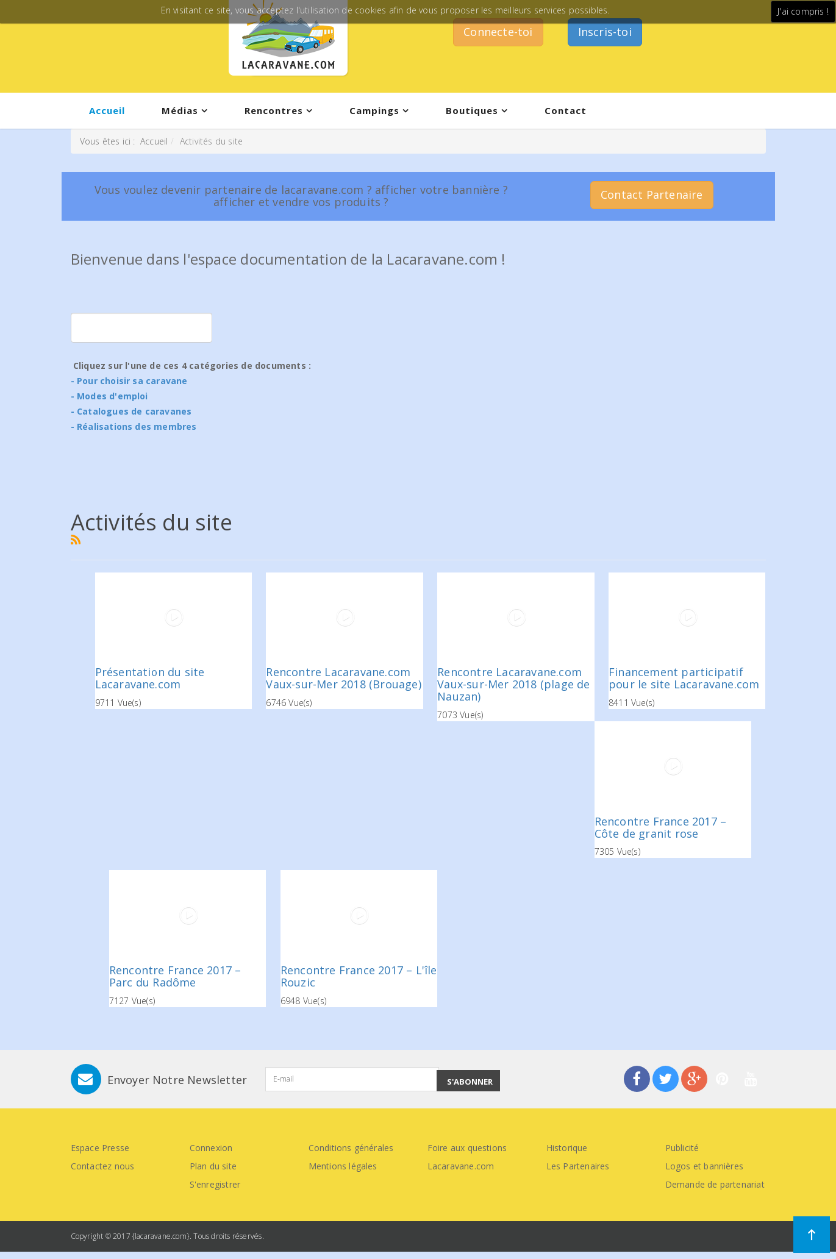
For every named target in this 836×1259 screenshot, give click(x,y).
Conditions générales (351, 1148)
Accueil (107, 110)
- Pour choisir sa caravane (129, 381)
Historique (567, 1148)
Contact (566, 110)
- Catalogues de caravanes (131, 411)
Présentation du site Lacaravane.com (150, 678)
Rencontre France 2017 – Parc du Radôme (175, 976)
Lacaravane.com (461, 1166)
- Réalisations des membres (134, 426)
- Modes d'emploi (109, 396)
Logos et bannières (704, 1166)
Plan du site (213, 1166)
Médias (180, 110)
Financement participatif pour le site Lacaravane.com (684, 678)
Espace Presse (100, 1148)
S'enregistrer (215, 1184)
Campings (374, 110)
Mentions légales (343, 1166)
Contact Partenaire (652, 194)
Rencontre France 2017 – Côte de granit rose (661, 827)
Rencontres (274, 110)
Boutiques (472, 110)
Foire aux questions (467, 1148)
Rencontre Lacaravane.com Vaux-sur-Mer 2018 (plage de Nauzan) (513, 684)
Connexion (211, 1148)
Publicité (682, 1148)
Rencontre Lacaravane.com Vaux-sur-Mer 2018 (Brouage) (343, 678)
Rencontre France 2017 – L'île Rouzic (358, 976)
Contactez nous (103, 1166)
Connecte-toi (497, 31)
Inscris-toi (605, 31)
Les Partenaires (578, 1166)
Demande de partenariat (715, 1184)
